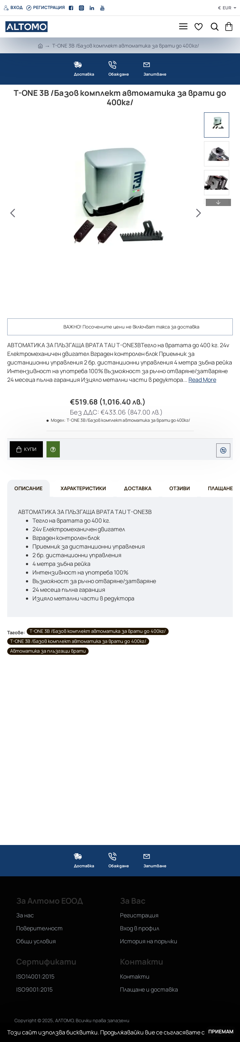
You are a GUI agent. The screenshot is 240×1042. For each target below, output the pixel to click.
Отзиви (179, 489)
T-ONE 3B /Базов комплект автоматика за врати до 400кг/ (98, 632)
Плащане (220, 489)
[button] (12, 212)
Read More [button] (202, 380)
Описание (28, 489)
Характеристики (83, 489)
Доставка (137, 489)
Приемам (221, 1031)
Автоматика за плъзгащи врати (48, 652)
